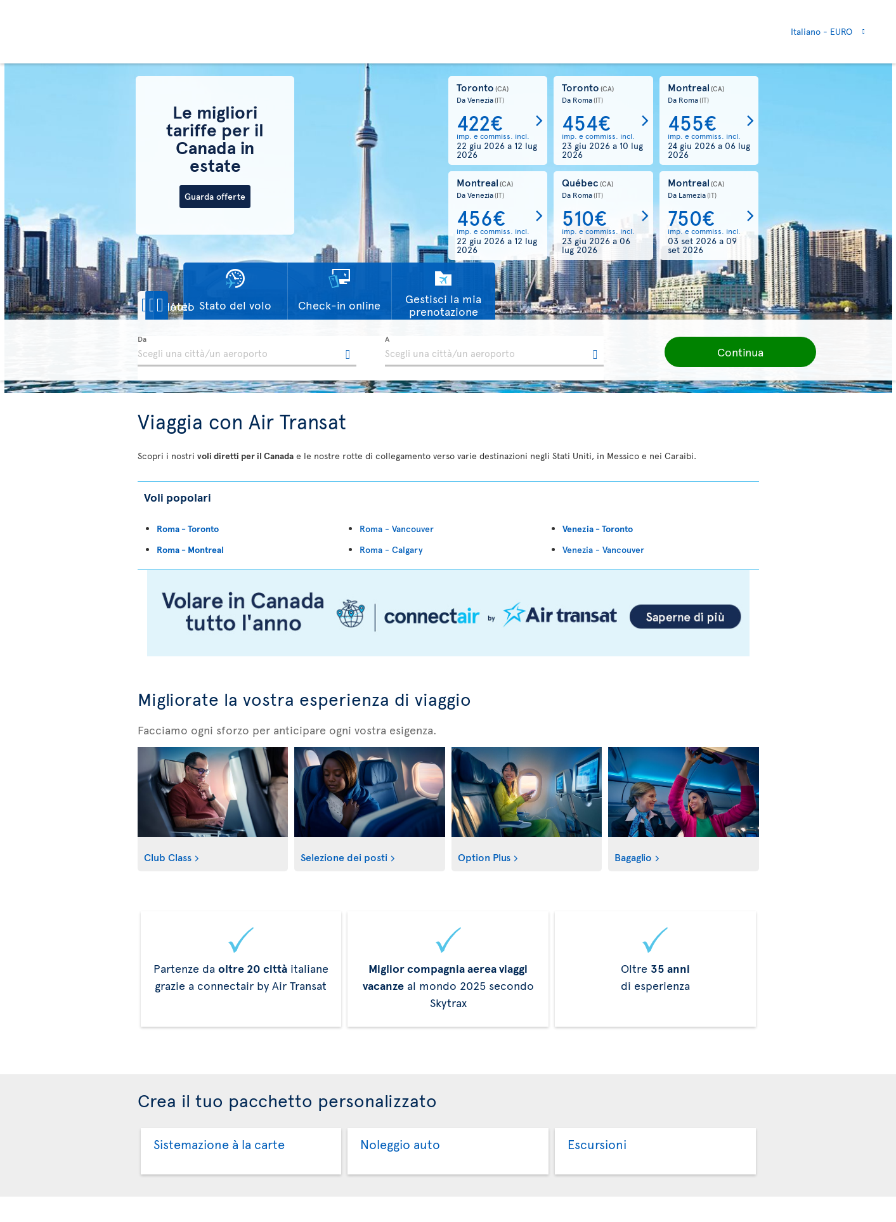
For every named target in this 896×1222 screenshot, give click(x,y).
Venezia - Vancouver (603, 549)
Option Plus (484, 857)
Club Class (168, 857)
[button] (181, 305)
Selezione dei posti (344, 857)
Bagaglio (633, 857)
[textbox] (247, 351)
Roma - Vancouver (397, 529)
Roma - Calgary (391, 549)
